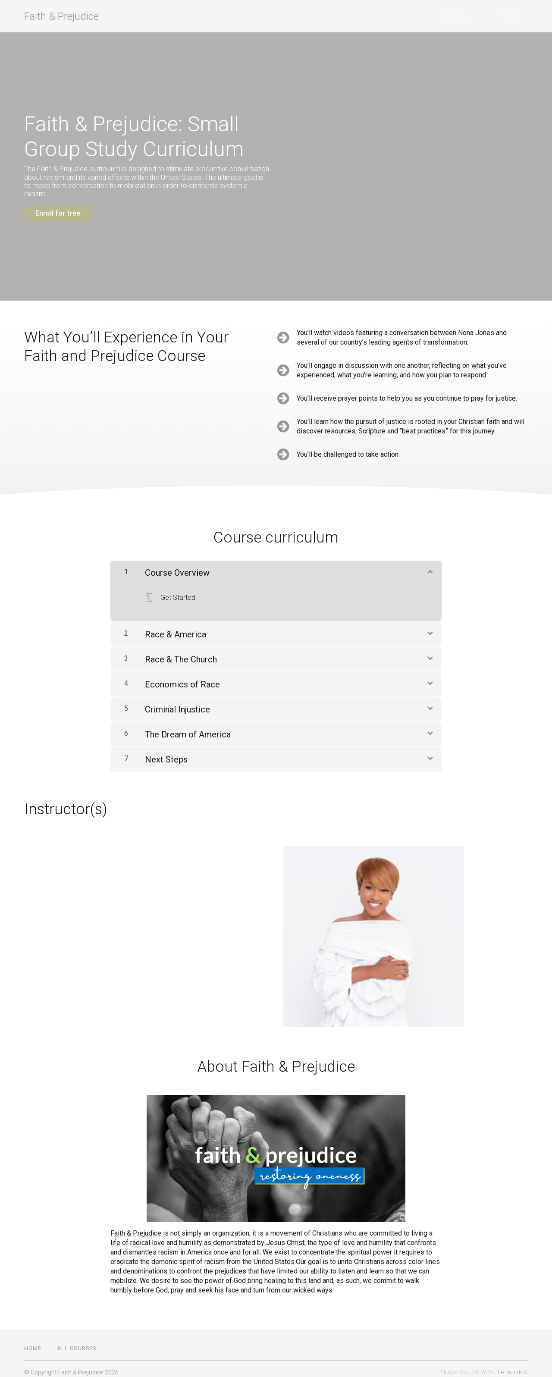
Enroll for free (57, 213)
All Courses (468, 16)
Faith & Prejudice (61, 16)
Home (32, 1341)
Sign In (516, 16)
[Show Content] (429, 564)
